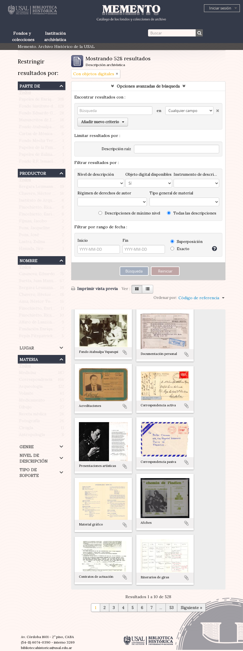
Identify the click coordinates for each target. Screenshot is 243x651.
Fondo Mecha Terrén (39, 141)
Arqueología (30, 387)
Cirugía (26, 429)
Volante (26, 394)
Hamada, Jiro (31, 249)
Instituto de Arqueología (42, 201)
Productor (33, 172)
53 (171, 607)
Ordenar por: (165, 297)
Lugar (27, 347)
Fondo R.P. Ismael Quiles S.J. (46, 162)
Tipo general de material (171, 193)
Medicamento (32, 401)
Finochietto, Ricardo (38, 208)
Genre (27, 446)
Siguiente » (191, 607)
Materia (29, 358)
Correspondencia (35, 380)
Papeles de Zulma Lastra (42, 155)
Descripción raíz (116, 148)
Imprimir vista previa (94, 288)
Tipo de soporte (29, 471)
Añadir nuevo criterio (102, 121)
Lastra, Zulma (32, 243)
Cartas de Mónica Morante (44, 135)
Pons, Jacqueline (34, 229)
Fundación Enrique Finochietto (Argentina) (60, 330)
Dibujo (25, 408)
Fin (125, 240)
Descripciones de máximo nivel (129, 213)
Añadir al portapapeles (125, 352)
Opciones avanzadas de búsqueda (148, 86)
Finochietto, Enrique (39, 215)
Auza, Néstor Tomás (38, 302)
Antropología (32, 435)
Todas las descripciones (191, 213)
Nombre (28, 260)
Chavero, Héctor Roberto (43, 194)
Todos (25, 93)
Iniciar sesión (220, 8)
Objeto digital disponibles (148, 174)
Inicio (82, 240)
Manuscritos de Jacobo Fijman (48, 121)
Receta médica (32, 415)
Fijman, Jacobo (33, 222)
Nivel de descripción (34, 457)
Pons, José (29, 236)
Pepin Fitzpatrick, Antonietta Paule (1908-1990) (64, 337)
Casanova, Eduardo (37, 275)
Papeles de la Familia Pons (44, 148)
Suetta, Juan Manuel (38, 282)
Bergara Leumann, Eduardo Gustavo (53, 187)
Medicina (27, 373)
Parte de (30, 85)
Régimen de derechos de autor (104, 193)
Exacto (179, 248)
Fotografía (29, 422)
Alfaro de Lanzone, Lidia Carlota (50, 323)
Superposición (186, 241)
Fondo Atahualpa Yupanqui (44, 128)
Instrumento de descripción (196, 174)
